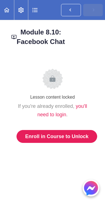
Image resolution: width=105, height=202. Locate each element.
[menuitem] (21, 10)
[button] (7, 10)
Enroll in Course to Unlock (56, 136)
